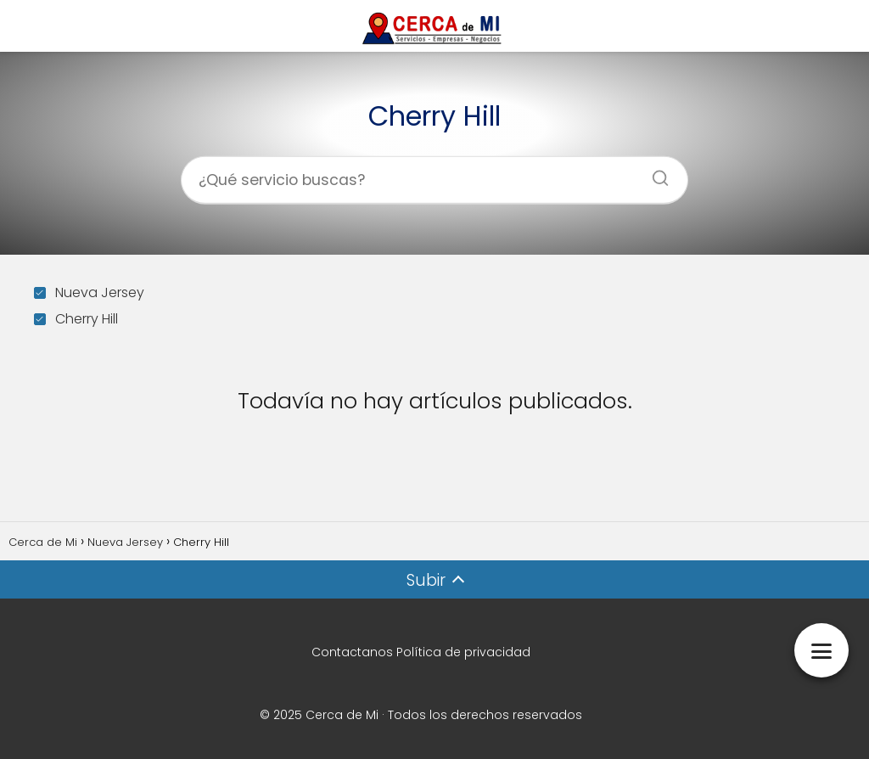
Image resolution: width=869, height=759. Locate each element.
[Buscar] (654, 172)
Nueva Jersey (89, 292)
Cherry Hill (76, 319)
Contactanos (352, 652)
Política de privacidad (463, 652)
